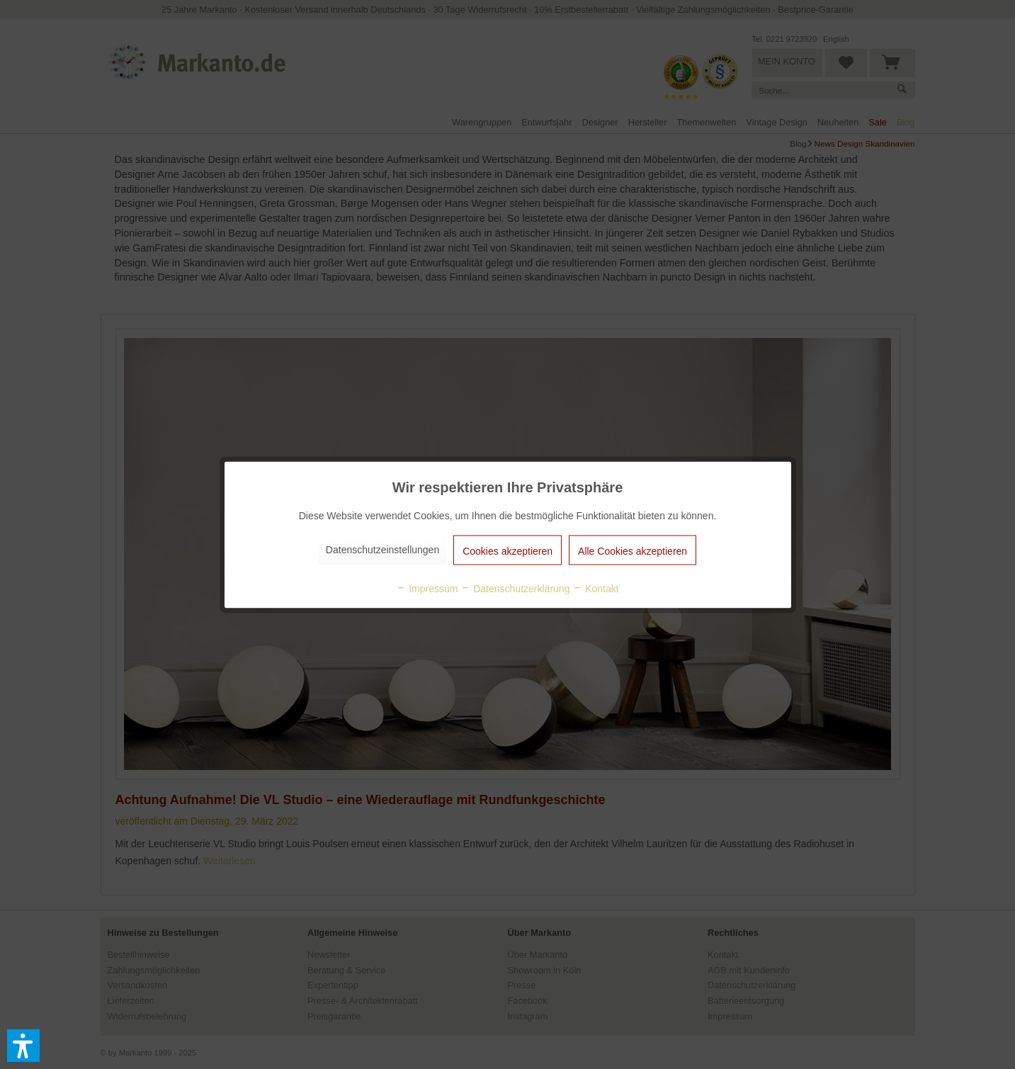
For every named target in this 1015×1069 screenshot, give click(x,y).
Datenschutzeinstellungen (382, 549)
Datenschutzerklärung (514, 588)
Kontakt (595, 588)
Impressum (427, 588)
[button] (23, 1045)
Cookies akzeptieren (507, 550)
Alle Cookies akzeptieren (632, 550)
